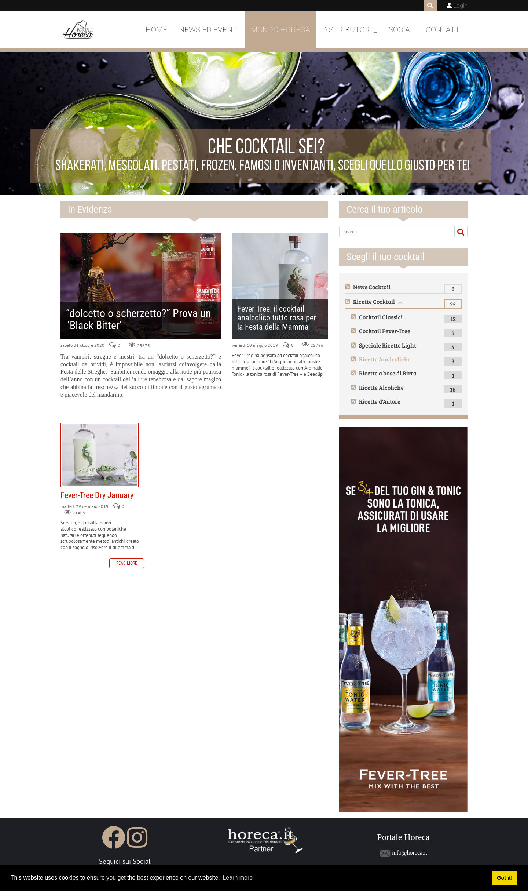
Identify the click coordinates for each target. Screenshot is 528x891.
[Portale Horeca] (78, 30)
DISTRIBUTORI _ (349, 29)
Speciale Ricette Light (387, 345)
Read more (126, 563)
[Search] (393, 231)
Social (401, 29)
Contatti (444, 29)
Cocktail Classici (381, 317)
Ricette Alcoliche (381, 387)
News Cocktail (371, 287)
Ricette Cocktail (374, 301)
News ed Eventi (209, 29)
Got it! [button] (504, 878)
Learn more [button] (238, 877)
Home (156, 29)
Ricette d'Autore (379, 401)
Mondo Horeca (280, 29)
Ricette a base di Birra (388, 373)
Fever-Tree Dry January (99, 455)
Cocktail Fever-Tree (384, 331)
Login (460, 5)
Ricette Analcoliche (385, 359)
